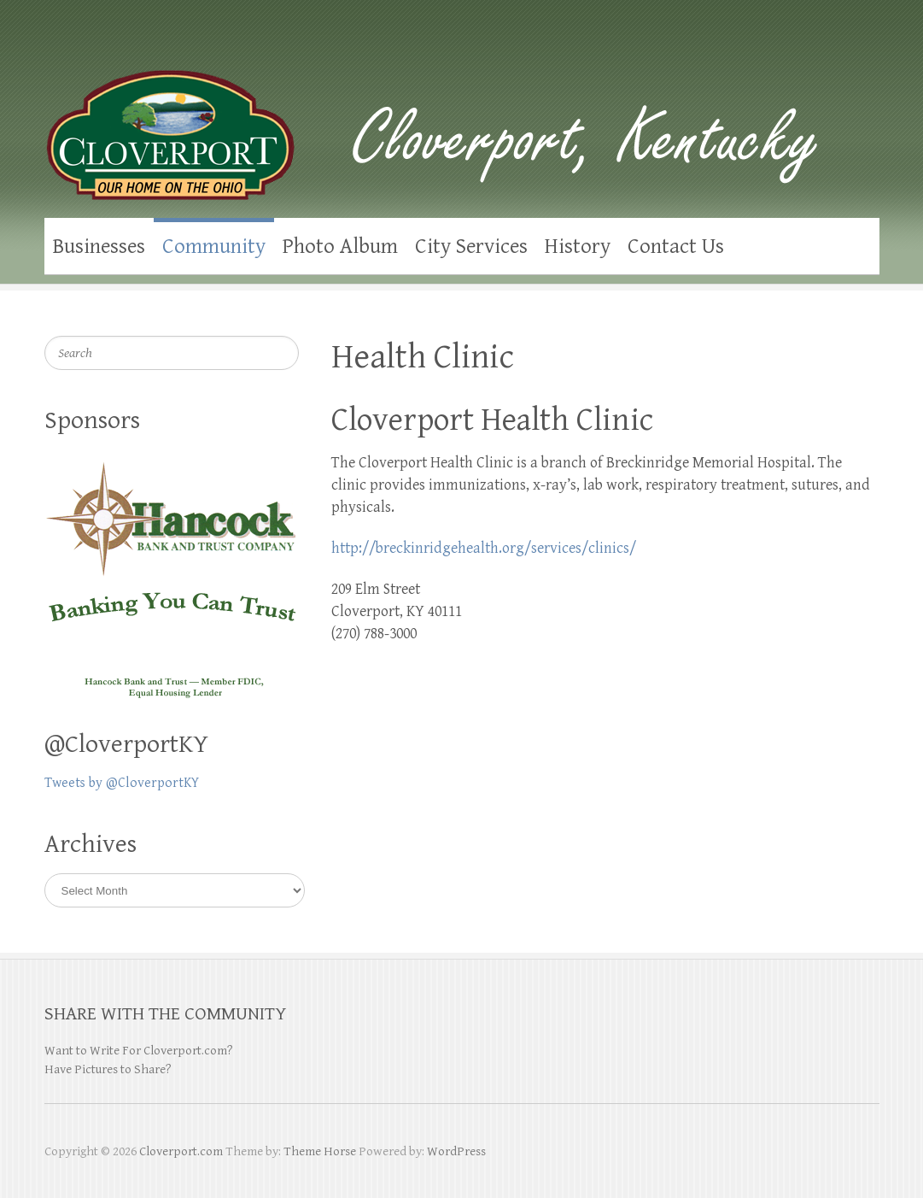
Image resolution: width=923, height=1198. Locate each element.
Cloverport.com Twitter (866, 51)
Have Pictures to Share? (108, 1069)
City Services (471, 246)
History (577, 246)
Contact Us (676, 246)
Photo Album (340, 246)
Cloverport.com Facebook (832, 51)
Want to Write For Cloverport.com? (138, 1050)
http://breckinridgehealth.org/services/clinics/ (483, 548)
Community (214, 246)
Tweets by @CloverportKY (121, 783)
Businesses (99, 246)
